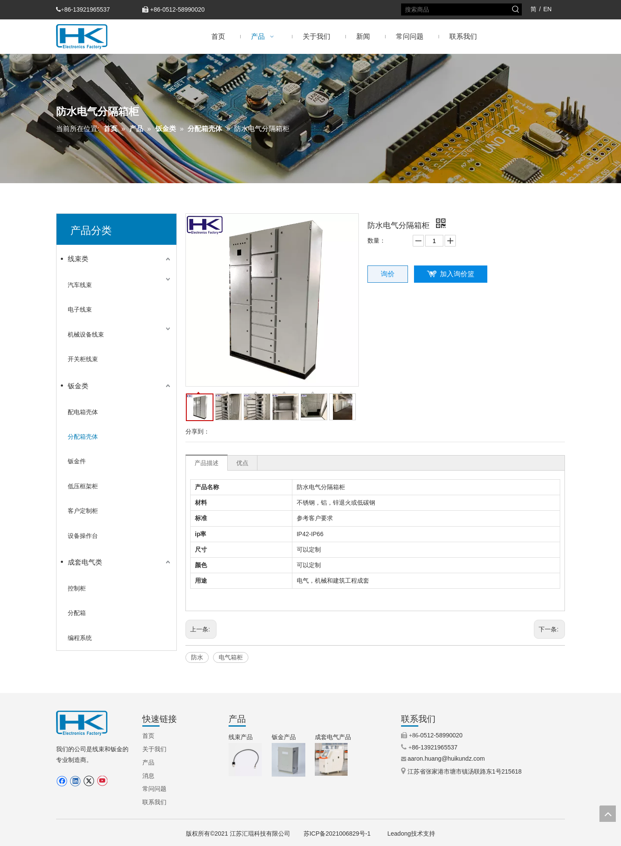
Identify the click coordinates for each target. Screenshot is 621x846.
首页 (148, 735)
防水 (197, 657)
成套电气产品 (333, 737)
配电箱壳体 (83, 412)
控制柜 (77, 588)
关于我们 (154, 749)
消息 (148, 775)
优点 (242, 462)
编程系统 (80, 637)
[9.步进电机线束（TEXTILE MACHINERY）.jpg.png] (245, 759)
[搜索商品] (455, 9)
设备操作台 (83, 535)
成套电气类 (85, 562)
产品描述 (206, 462)
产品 (148, 762)
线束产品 (241, 737)
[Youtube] (102, 781)
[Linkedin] (75, 781)
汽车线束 (80, 284)
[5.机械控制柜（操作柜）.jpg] (331, 759)
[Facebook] (61, 781)
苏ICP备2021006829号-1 (337, 833)
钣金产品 (284, 737)
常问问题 (154, 788)
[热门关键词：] (515, 9)
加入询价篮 (457, 274)
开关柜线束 (83, 359)
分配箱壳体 (83, 436)
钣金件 (77, 461)
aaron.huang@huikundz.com (446, 758)
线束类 (78, 258)
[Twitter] (88, 781)
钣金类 (78, 386)
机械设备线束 (86, 334)
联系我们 (154, 802)
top (607, 813)
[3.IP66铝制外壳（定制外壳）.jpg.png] (288, 760)
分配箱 (77, 612)
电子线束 (80, 309)
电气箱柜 (231, 657)
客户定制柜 (83, 510)
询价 (388, 274)
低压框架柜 (83, 486)
